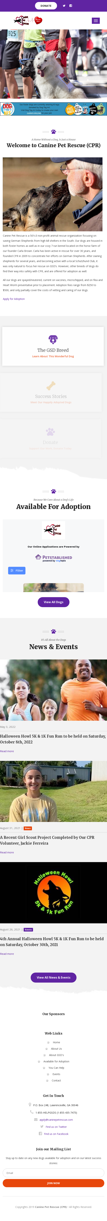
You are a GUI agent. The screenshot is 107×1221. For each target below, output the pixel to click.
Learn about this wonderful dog (50, 356)
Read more (7, 751)
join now (53, 1183)
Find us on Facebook (53, 1134)
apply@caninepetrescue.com (56, 1119)
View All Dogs (53, 602)
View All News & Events (53, 977)
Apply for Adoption (14, 299)
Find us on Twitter (53, 1127)
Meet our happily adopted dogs (50, 402)
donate (46, 5)
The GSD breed (50, 350)
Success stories (50, 396)
